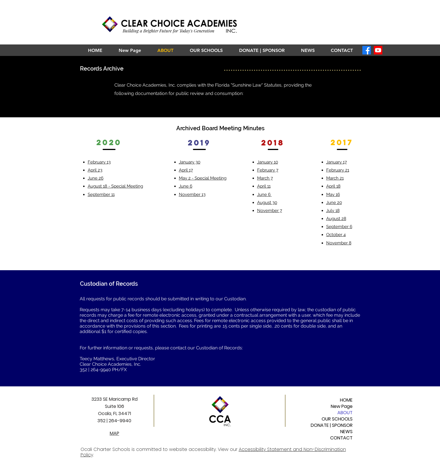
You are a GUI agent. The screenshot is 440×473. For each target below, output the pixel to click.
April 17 (186, 170)
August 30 (267, 202)
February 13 (99, 162)
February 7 (267, 170)
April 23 (95, 170)
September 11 (101, 194)
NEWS (346, 432)
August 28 (336, 218)
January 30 (189, 162)
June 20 (334, 202)
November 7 (269, 210)
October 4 (336, 234)
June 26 (95, 178)
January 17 (336, 162)
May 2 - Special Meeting (202, 178)
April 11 (264, 186)
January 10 (267, 162)
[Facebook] (366, 50)
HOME (346, 400)
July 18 (333, 210)
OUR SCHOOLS (337, 419)
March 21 (335, 178)
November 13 (192, 194)
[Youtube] (378, 50)
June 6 (185, 186)
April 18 (333, 186)
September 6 (339, 226)
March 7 (265, 178)
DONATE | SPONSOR (332, 425)
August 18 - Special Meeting (115, 186)
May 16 (333, 194)
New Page (342, 406)
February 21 (337, 170)
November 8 (338, 243)
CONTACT (341, 438)
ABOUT (345, 413)
